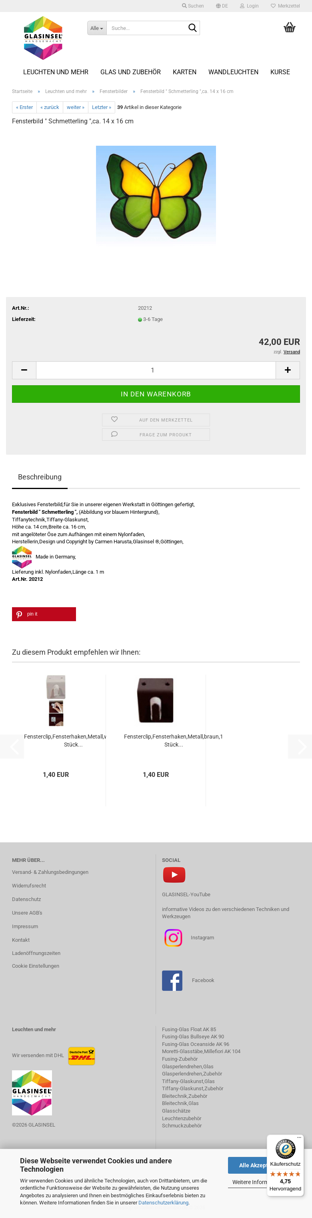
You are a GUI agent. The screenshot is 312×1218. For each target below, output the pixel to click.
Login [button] (249, 6)
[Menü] (299, 1139)
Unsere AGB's (27, 913)
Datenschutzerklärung (163, 1203)
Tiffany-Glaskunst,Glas (188, 1081)
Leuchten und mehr (55, 72)
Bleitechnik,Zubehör (184, 1096)
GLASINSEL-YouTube (186, 894)
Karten (184, 72)
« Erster (24, 107)
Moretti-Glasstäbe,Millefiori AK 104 (201, 1051)
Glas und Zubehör (130, 72)
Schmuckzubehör (182, 1126)
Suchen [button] (193, 6)
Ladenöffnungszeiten (36, 953)
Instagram (202, 938)
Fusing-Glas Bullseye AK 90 (193, 1037)
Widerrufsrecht (29, 886)
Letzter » (101, 107)
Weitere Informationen (260, 1182)
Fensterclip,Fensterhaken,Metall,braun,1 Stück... (173, 740)
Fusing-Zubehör (180, 1059)
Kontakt (21, 940)
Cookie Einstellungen (35, 966)
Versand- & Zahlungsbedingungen (50, 872)
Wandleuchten (233, 72)
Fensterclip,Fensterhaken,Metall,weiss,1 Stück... (73, 740)
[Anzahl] (156, 370)
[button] (222, 6)
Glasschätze (176, 1111)
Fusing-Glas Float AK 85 (189, 1029)
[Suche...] (96, 28)
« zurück (49, 107)
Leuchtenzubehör (181, 1118)
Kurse (280, 72)
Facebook (203, 980)
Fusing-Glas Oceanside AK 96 (195, 1044)
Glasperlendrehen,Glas (188, 1066)
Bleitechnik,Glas (180, 1103)
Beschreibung (40, 477)
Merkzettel (285, 6)
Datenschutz (26, 899)
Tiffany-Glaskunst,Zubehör (192, 1088)
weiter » (75, 107)
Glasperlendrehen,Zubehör (192, 1074)
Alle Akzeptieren (260, 1165)
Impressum (25, 926)
